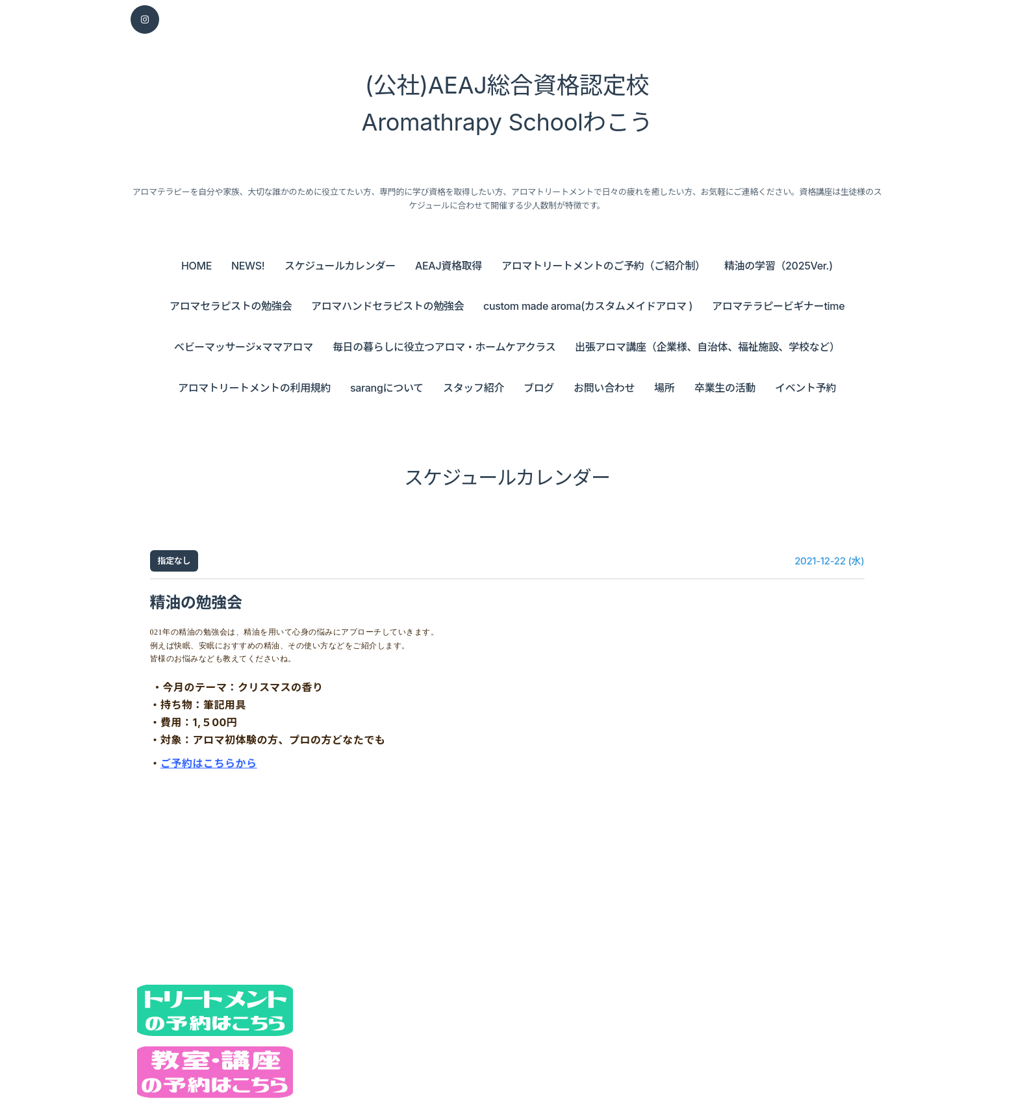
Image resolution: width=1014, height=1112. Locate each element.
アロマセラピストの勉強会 (231, 305)
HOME (196, 265)
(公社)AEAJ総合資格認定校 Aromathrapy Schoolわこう (507, 104)
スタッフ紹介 (473, 387)
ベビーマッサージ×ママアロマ (243, 346)
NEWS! (247, 265)
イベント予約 (805, 387)
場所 (664, 387)
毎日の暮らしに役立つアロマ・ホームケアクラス (444, 346)
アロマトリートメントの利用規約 (254, 387)
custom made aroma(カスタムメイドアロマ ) (587, 305)
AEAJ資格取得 (448, 265)
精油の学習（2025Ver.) (778, 265)
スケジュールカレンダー (340, 265)
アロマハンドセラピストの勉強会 (387, 305)
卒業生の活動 (724, 387)
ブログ (539, 387)
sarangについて (387, 387)
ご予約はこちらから (208, 763)
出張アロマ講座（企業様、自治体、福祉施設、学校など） (707, 346)
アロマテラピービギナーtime (778, 305)
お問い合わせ (604, 387)
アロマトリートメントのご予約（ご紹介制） (603, 265)
